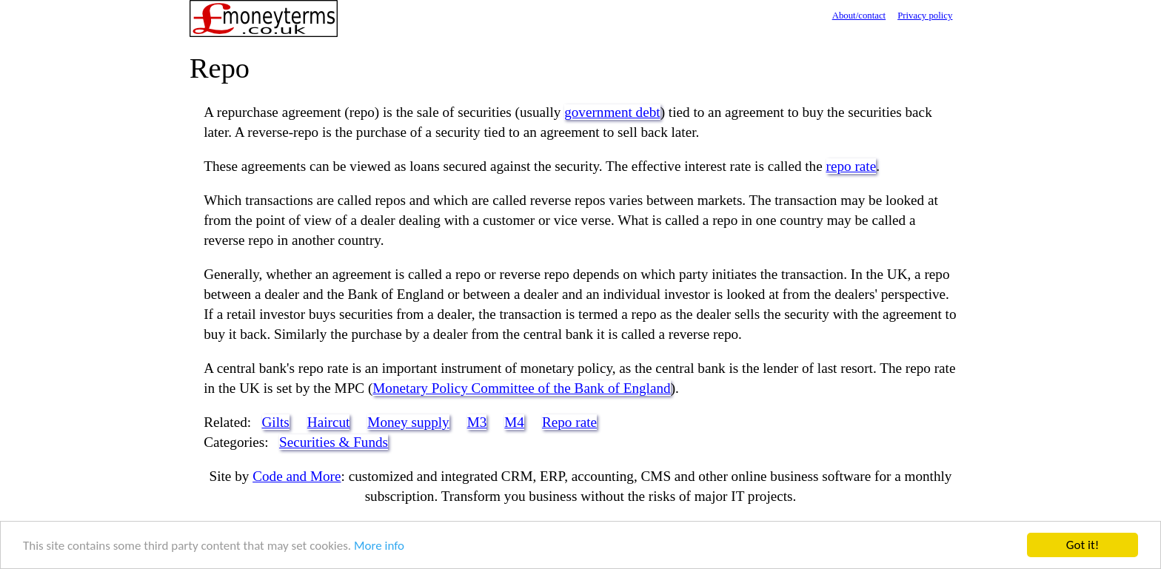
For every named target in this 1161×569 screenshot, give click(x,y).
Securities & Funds (333, 442)
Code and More (296, 476)
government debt (612, 112)
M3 (477, 422)
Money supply (408, 422)
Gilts (276, 422)
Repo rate (569, 422)
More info (379, 546)
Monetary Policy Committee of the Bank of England (521, 388)
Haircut (328, 422)
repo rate (851, 166)
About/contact (859, 15)
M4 (514, 422)
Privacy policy (924, 15)
